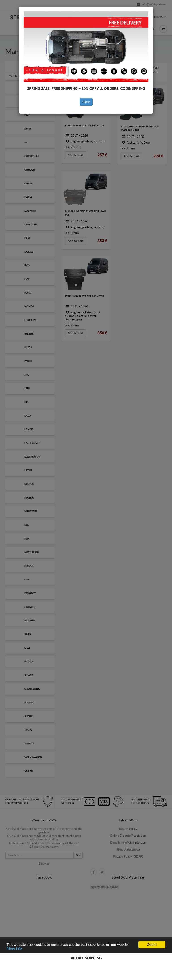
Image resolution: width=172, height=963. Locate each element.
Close (86, 101)
